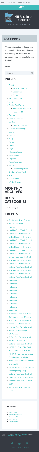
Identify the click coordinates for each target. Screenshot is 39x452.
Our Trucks (13, 412)
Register (12, 158)
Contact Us (13, 419)
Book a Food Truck (16, 105)
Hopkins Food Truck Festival (20, 230)
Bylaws (12, 115)
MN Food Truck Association (19, 434)
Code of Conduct (16, 118)
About (11, 85)
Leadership (17, 92)
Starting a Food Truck (17, 172)
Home (11, 145)
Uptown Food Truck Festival (20, 267)
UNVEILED (13, 334)
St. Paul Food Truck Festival (20, 237)
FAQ (11, 138)
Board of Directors (20, 88)
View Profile (14, 178)
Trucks (11, 175)
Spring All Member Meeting (20, 317)
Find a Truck (12, 2)
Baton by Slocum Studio (14, 435)
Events (12, 132)
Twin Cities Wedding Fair (19, 330)
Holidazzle (13, 280)
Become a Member (24, 2)
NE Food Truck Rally (17, 340)
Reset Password (15, 162)
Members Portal (15, 152)
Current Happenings (17, 128)
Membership (14, 155)
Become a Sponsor (16, 98)
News (15, 95)
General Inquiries (20, 125)
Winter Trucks (15, 182)
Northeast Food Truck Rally (20, 314)
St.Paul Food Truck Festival (20, 257)
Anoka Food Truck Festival (19, 220)
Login (3, 2)
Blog (11, 102)
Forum (11, 142)
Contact (12, 122)
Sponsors (12, 165)
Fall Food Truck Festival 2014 (20, 377)
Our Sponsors (14, 421)
